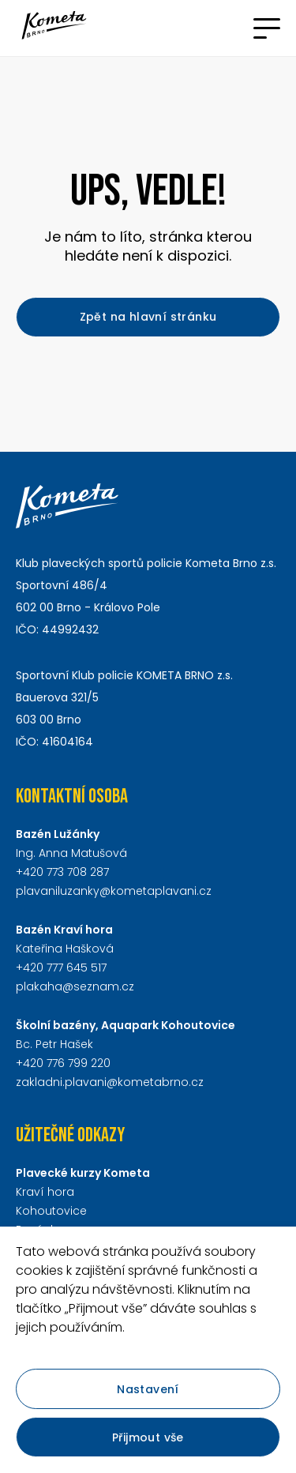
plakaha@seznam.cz (75, 986)
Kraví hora (45, 1192)
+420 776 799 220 (63, 1063)
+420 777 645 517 (61, 967)
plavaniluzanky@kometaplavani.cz (114, 891)
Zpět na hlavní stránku (148, 317)
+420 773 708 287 (62, 872)
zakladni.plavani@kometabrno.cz (110, 1082)
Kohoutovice (51, 1211)
